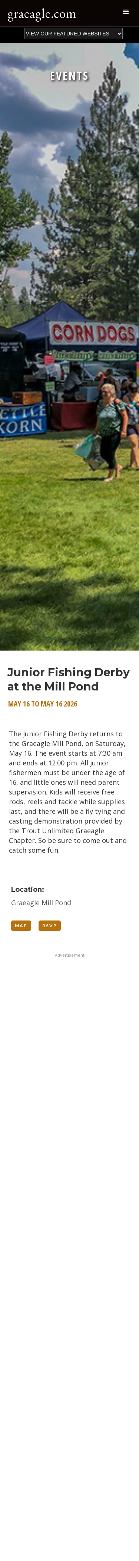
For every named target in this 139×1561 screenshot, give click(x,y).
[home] (40, 13)
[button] (126, 13)
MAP (21, 925)
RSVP (49, 925)
